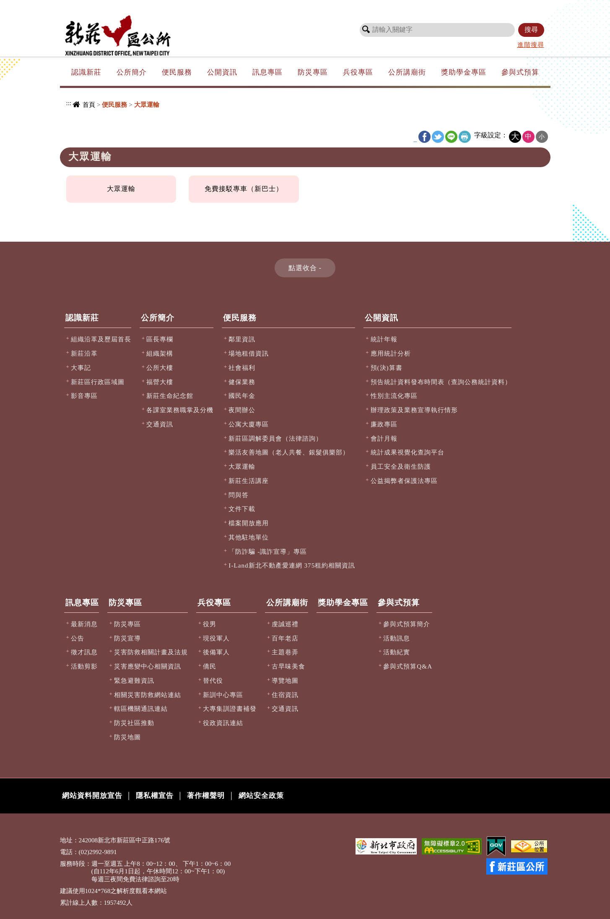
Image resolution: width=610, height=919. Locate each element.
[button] (305, 267)
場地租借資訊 (248, 353)
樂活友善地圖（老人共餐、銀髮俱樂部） (288, 452)
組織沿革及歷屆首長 (101, 339)
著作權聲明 (206, 796)
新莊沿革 (84, 353)
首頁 (89, 104)
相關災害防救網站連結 (147, 694)
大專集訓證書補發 (230, 708)
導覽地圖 (285, 680)
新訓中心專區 (223, 694)
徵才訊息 (84, 652)
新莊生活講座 (248, 480)
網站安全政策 (261, 796)
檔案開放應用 (248, 523)
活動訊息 (396, 638)
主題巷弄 (285, 652)
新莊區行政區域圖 (98, 381)
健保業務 (241, 381)
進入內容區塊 (21, 4)
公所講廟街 (407, 72)
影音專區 (84, 395)
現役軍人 (216, 638)
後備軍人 (216, 652)
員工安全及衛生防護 (401, 466)
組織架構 (159, 353)
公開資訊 (222, 72)
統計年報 (384, 339)
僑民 (209, 666)
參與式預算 (520, 72)
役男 (209, 623)
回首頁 (399, 6)
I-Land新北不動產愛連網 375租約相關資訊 (291, 565)
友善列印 (465, 137)
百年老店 (285, 638)
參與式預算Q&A (407, 666)
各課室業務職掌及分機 (179, 409)
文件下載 (241, 508)
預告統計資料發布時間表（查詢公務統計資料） (441, 381)
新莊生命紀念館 (169, 395)
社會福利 (241, 367)
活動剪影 (84, 666)
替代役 (213, 680)
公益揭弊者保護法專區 (404, 480)
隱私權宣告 (155, 796)
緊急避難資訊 (134, 680)
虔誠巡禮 (285, 623)
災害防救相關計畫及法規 (151, 652)
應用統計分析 (391, 353)
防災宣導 (127, 638)
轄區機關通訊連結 (141, 708)
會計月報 (384, 438)
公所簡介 (132, 72)
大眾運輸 (121, 188)
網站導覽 (429, 6)
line (451, 137)
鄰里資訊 (241, 339)
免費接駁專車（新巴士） (244, 188)
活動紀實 (396, 652)
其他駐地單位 (248, 537)
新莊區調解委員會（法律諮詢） (275, 438)
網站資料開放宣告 (92, 796)
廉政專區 (384, 424)
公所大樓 (159, 367)
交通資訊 (159, 424)
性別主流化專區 (394, 395)
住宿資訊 (285, 694)
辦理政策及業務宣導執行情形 (414, 409)
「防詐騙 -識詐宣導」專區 (267, 551)
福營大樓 (159, 381)
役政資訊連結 (223, 722)
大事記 (81, 367)
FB (424, 137)
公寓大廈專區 (248, 424)
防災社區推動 (134, 722)
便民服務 (177, 72)
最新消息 (84, 623)
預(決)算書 (386, 367)
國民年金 (241, 395)
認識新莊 (86, 72)
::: (384, 5)
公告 (77, 638)
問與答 (238, 494)
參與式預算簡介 (406, 623)
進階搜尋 (530, 44)
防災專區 (313, 72)
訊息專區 (267, 72)
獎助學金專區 (463, 72)
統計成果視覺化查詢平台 (407, 452)
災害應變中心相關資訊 (147, 666)
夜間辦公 (241, 409)
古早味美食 (288, 666)
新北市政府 (508, 6)
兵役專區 (358, 72)
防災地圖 (127, 737)
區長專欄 (159, 339)
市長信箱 (463, 6)
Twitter (438, 137)
